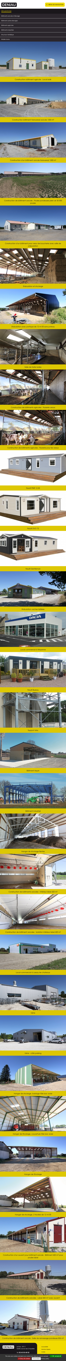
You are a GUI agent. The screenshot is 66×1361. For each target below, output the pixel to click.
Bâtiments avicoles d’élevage (10, 16)
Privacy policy (45, 1358)
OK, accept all (56, 1356)
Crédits (43, 1352)
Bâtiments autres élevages (9, 21)
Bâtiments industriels (7, 30)
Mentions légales (45, 1349)
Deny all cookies (24, 1358)
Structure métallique (7, 35)
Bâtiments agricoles (7, 25)
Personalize (36, 1358)
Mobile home (5, 39)
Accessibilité (44, 1346)
